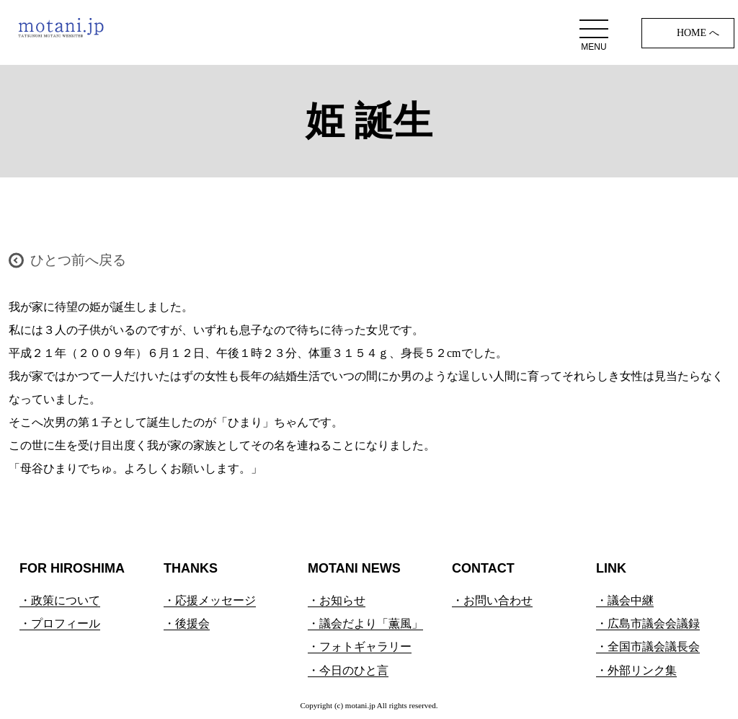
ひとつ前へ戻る (78, 260)
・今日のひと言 (348, 670)
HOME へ (698, 32)
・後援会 (187, 623)
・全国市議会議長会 (648, 646)
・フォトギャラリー (360, 646)
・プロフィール (59, 623)
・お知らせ (336, 600)
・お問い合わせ (492, 600)
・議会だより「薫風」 (365, 623)
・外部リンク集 (636, 670)
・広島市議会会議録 (648, 623)
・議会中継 (625, 600)
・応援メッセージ (210, 600)
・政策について (59, 600)
